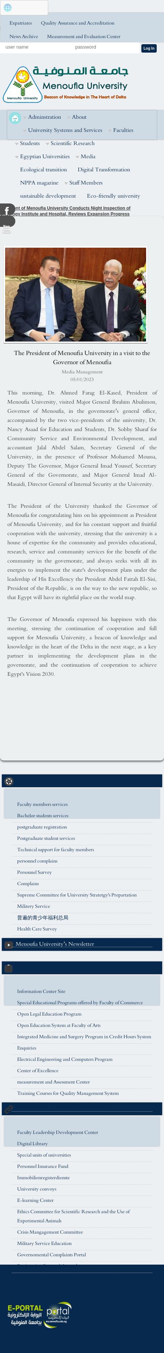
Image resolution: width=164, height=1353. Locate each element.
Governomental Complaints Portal (51, 1255)
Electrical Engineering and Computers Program (64, 1059)
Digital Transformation (104, 169)
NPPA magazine (39, 182)
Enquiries (26, 1048)
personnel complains (37, 861)
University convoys (36, 1189)
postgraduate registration (42, 827)
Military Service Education (44, 1243)
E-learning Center (35, 1200)
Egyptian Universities (45, 156)
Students (30, 143)
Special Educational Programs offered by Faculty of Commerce (80, 1003)
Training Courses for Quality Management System (68, 1093)
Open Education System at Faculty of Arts (58, 1025)
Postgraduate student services (46, 838)
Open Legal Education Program (49, 1014)
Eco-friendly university (113, 196)
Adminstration (44, 117)
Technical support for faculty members (55, 850)
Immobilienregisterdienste (43, 1178)
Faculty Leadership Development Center (57, 1132)
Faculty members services (42, 804)
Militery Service (33, 906)
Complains (28, 884)
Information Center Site (41, 991)
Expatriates (20, 23)
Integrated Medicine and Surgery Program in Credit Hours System (84, 1037)
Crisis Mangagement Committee (50, 1232)
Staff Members (86, 182)
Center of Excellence (37, 1071)
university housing (35, 940)
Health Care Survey (37, 929)
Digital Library (32, 1144)
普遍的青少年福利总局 (42, 918)
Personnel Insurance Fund (42, 1166)
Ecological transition (43, 169)
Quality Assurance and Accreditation (77, 23)
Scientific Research (73, 143)
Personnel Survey (34, 872)
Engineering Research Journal (47, 1266)
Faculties (123, 130)
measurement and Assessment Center (53, 1082)
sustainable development (48, 196)
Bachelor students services (42, 816)
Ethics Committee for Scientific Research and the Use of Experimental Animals (73, 1216)
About (79, 117)
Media (88, 156)
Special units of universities (44, 1155)
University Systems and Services (65, 130)
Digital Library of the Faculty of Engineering (62, 1105)
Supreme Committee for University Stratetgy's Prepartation (77, 895)
